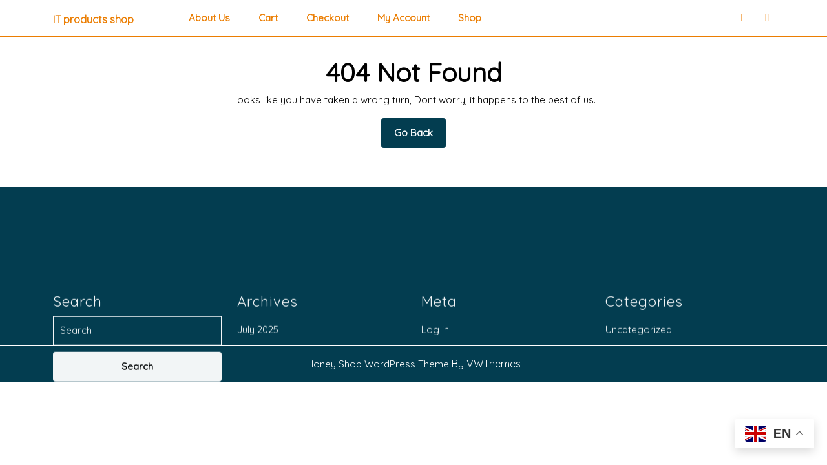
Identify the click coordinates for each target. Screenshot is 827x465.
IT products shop (93, 19)
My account (403, 18)
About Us (209, 18)
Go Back (420, 137)
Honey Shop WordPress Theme (378, 364)
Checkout (327, 18)
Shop (469, 18)
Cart (268, 18)
